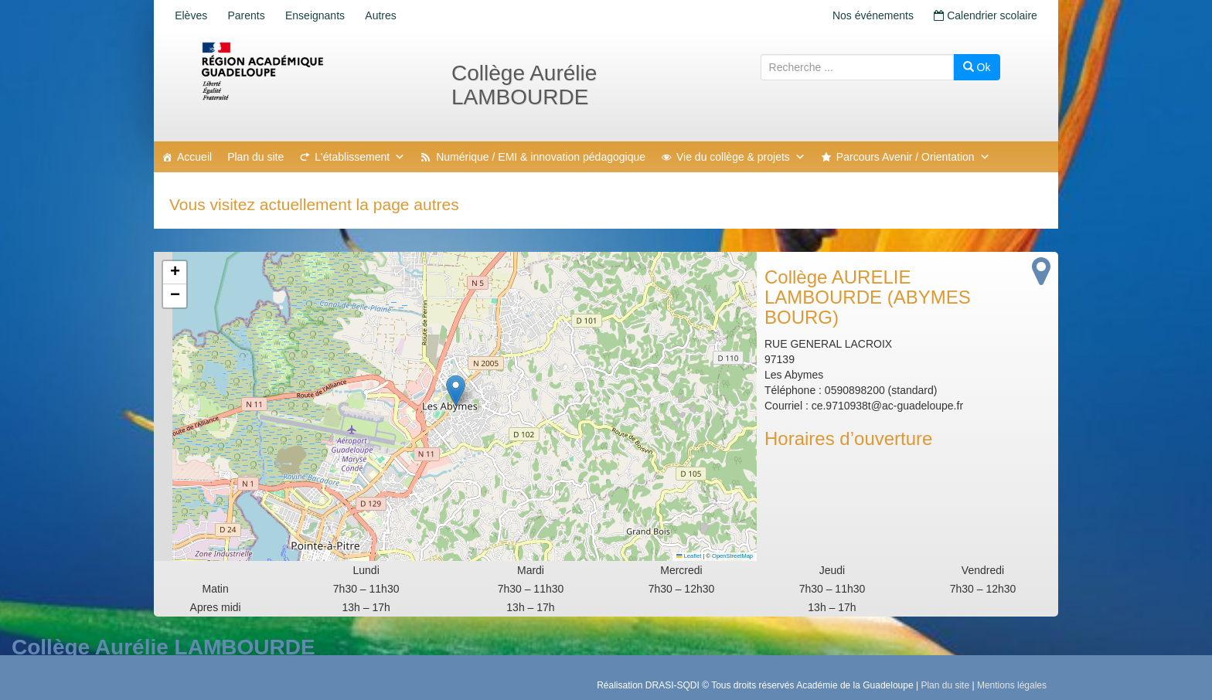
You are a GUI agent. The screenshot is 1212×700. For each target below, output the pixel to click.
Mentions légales (1012, 685)
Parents (252, 15)
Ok (977, 67)
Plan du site (255, 157)
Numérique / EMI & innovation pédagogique (540, 157)
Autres (395, 15)
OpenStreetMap (732, 555)
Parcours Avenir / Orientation (913, 156)
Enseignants (326, 15)
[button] (455, 390)
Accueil (194, 157)
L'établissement (360, 156)
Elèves (193, 15)
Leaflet (688, 555)
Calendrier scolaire (983, 15)
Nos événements (866, 15)
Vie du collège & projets (740, 156)
